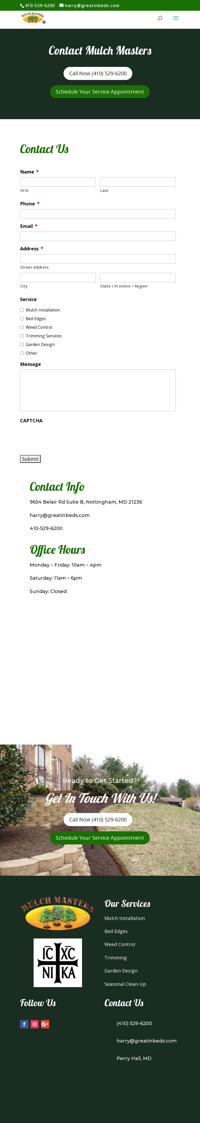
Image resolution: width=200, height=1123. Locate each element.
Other (31, 353)
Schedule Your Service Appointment (100, 91)
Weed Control (39, 327)
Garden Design (40, 344)
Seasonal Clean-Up (125, 984)
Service (28, 299)
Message (30, 364)
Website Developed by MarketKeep (57, 1076)
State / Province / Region (124, 286)
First (24, 190)
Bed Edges (36, 318)
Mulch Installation (43, 310)
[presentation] (59, 436)
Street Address (34, 267)
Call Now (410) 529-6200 (98, 73)
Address (31, 249)
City (24, 286)
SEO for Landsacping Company (100, 1094)
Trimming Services (44, 336)
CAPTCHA (31, 421)
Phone (30, 204)
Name (29, 172)
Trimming (115, 957)
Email (29, 226)
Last (104, 190)
